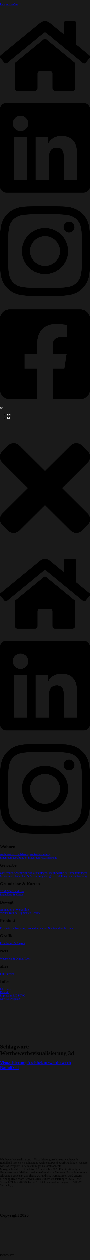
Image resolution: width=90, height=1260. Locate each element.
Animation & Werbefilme (15, 909)
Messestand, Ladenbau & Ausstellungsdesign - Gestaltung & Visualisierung (43, 876)
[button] (45, 488)
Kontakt (4, 992)
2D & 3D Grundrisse (12, 891)
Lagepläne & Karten (12, 894)
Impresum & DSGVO (12, 995)
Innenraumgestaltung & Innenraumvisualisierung (28, 857)
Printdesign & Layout (12, 943)
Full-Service (7, 973)
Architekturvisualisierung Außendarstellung (25, 854)
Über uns (5, 989)
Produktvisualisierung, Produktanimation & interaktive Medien (36, 928)
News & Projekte (10, 998)
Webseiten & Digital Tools (15, 958)
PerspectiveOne (9, 4)
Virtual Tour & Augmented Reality (20, 912)
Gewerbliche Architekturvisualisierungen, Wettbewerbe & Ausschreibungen (43, 872)
